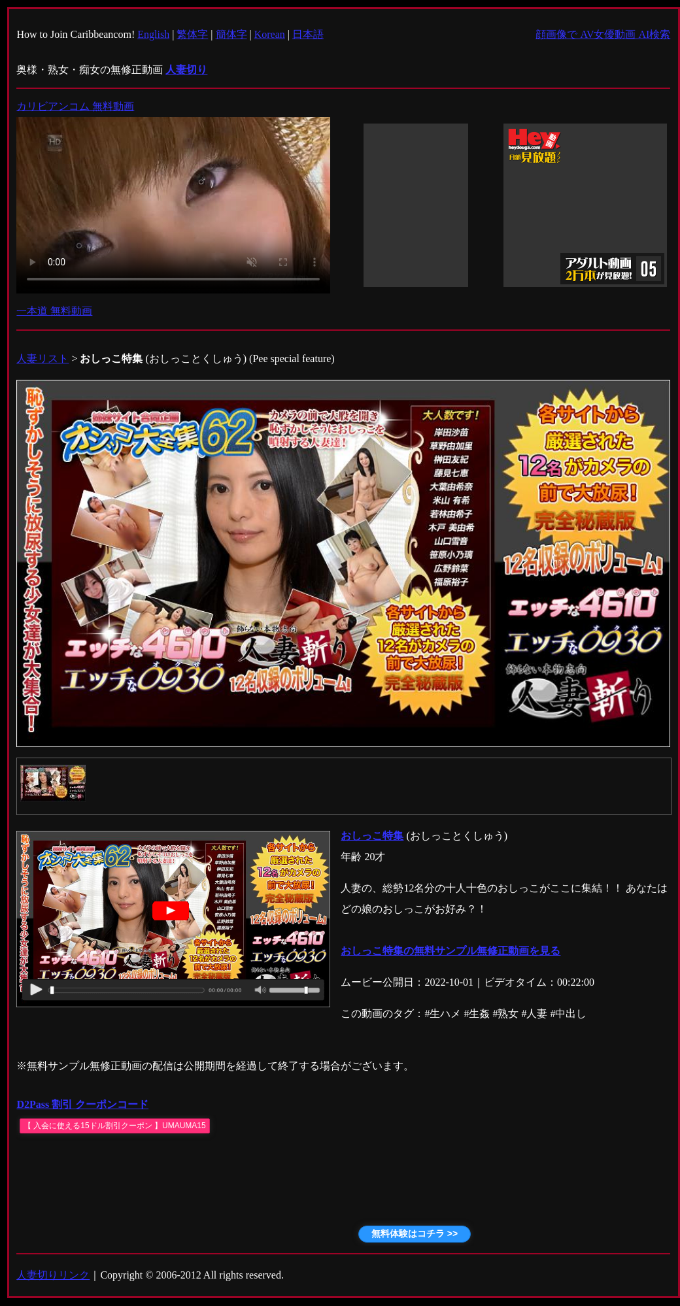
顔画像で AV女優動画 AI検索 (603, 34)
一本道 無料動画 (54, 310)
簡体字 (231, 34)
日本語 (308, 34)
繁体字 (192, 34)
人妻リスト (42, 358)
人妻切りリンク (53, 1275)
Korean (269, 34)
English (153, 34)
